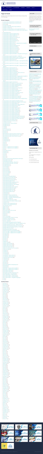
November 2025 (5, 289)
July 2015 (4, 417)
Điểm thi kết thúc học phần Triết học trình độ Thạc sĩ (11, 136)
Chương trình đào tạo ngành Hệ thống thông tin (10, 40)
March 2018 (5, 396)
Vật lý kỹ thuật (5, 265)
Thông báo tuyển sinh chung (7, 243)
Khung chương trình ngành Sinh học (8, 189)
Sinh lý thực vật (5, 236)
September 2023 (5, 319)
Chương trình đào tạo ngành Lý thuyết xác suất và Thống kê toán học (14, 57)
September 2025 (5, 291)
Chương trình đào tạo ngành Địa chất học (9, 38)
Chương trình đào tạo (6, 32)
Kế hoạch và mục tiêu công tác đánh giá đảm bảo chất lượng (12, 158)
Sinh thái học (5, 238)
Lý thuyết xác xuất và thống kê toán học (9, 204)
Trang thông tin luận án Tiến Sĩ (8, 257)
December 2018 (5, 386)
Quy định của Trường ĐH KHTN (8, 218)
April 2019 (4, 382)
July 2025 (4, 293)
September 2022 (5, 333)
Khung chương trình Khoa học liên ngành (9, 179)
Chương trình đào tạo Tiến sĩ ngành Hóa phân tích (11, 93)
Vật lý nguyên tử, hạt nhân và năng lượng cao (10, 272)
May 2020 (4, 366)
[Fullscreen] (40, 42)
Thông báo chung (5, 242)
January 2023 (5, 329)
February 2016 (5, 416)
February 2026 (5, 285)
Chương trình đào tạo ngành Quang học (9, 59)
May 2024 (4, 310)
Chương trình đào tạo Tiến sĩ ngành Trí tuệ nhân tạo (11, 111)
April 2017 (4, 404)
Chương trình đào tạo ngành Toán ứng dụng (10, 71)
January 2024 (5, 315)
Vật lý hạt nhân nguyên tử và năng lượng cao (10, 264)
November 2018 (5, 388)
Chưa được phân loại (6, 25)
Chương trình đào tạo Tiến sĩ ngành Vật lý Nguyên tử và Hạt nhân (13, 117)
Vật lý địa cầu (5, 262)
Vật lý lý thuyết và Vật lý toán (7, 270)
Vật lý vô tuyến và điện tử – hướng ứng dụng (10, 276)
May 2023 (4, 324)
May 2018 (4, 395)
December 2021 (5, 344)
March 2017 (5, 405)
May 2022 (4, 338)
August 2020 (5, 363)
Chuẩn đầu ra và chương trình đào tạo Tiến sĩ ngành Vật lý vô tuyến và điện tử (15, 30)
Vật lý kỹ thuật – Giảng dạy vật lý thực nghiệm (10, 269)
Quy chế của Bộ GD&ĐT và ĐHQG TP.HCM (10, 217)
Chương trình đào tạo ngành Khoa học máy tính (10, 47)
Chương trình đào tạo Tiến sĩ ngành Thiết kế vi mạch (11, 107)
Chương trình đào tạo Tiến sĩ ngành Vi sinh (9, 119)
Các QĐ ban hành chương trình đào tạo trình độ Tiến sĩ (11, 23)
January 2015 (5, 418)
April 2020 (4, 368)
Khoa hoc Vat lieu (5, 173)
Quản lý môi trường (6, 211)
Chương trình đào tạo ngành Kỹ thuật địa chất (10, 52)
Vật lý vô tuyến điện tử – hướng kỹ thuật (9, 273)
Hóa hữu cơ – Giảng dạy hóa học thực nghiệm (10, 146)
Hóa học (4, 143)
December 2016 (5, 409)
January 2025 (5, 300)
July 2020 (4, 364)
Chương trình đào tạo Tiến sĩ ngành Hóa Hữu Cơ (10, 91)
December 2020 (5, 358)
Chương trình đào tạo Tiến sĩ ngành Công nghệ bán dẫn (11, 84)
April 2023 (4, 325)
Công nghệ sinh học (6, 124)
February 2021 (5, 356)
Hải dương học (5, 137)
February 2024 (5, 313)
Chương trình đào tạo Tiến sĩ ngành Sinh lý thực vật (11, 105)
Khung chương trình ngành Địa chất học (9, 183)
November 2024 (5, 303)
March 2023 (5, 326)
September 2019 (5, 376)
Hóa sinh (4, 153)
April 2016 (4, 415)
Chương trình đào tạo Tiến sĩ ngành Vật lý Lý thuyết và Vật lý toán (13, 116)
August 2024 (5, 306)
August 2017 (5, 402)
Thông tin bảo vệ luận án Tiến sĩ (8, 246)
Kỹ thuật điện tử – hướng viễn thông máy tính (10, 196)
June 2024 (4, 309)
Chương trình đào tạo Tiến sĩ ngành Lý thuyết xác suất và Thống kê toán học (15, 98)
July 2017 (4, 403)
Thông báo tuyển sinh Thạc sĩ (7, 244)
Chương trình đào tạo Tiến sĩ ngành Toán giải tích (10, 109)
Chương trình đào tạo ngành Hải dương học (10, 39)
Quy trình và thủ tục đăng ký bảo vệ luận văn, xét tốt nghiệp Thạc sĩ (13, 223)
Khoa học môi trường (6, 171)
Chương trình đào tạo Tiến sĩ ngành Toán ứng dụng (11, 110)
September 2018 (5, 390)
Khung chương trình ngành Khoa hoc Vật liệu (10, 186)
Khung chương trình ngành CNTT (8, 180)
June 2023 (4, 323)
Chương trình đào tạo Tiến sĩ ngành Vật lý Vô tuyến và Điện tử (12, 118)
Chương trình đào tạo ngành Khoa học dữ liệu (10, 46)
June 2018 (4, 393)
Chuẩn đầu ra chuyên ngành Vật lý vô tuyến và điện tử (11, 26)
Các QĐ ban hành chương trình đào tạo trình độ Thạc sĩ (11, 21)
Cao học (4, 24)
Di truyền (4, 126)
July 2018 (4, 392)
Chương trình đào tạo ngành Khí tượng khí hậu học (11, 45)
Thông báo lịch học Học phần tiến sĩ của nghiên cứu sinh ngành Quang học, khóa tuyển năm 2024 (35, 74)
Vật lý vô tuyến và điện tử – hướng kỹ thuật (10, 275)
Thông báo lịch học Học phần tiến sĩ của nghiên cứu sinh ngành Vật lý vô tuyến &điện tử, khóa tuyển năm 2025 (35, 77)
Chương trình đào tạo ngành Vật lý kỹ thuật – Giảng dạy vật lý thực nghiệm (14, 76)
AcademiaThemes (39, 451)
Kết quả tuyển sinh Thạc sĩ (7, 159)
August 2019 (5, 377)
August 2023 (5, 320)
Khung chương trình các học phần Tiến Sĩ (9, 177)
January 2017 (5, 408)
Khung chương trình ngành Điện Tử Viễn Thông (10, 184)
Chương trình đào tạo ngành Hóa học (9, 41)
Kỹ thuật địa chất (5, 192)
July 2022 (4, 336)
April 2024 (4, 311)
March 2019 (5, 383)
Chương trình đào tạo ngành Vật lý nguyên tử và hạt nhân (12, 78)
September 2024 (5, 305)
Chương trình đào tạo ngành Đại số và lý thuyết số (11, 37)
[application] (35, 40)
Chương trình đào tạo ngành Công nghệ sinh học (10, 34)
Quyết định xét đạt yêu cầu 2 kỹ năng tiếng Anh (10, 230)
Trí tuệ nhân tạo (5, 258)
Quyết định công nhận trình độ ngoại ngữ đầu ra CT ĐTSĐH (12, 226)
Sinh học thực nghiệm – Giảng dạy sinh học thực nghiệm (11, 231)
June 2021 (4, 351)
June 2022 (4, 337)
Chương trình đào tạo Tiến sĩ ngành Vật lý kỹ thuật (11, 114)
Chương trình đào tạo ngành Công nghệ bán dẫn (10, 33)
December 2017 (5, 398)
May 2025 (4, 296)
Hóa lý (4, 149)
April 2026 (4, 283)
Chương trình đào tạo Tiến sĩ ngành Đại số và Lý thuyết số (12, 87)
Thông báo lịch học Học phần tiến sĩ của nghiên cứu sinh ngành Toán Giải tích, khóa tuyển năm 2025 (35, 84)
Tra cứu (33, 7)
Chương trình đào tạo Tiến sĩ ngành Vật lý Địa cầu (11, 113)
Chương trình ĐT (9, 7)
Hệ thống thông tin (6, 139)
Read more (30, 21)
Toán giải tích (5, 250)
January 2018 (5, 397)
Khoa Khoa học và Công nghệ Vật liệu (9, 176)
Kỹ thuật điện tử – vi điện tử (7, 198)
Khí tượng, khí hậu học (6, 165)
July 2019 (4, 378)
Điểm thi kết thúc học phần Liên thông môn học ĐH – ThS (12, 134)
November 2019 (5, 373)
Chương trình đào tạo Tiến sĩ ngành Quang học (10, 103)
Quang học (4, 213)
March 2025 (5, 298)
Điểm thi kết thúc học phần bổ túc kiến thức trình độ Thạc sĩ (12, 133)
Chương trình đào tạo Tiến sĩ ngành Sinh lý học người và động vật (13, 104)
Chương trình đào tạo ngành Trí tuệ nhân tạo (10, 73)
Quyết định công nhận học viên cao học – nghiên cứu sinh (12, 224)
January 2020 (5, 371)
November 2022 (5, 331)
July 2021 (4, 350)
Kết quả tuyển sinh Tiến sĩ (7, 160)
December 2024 (5, 302)
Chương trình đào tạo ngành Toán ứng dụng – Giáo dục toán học (13, 72)
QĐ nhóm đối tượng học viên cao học (9, 210)
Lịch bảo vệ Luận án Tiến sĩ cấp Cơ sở (9, 199)
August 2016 (5, 412)
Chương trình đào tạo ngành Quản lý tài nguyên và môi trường (13, 58)
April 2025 (4, 297)
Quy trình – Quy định (6, 220)
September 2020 (5, 362)
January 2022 (5, 343)
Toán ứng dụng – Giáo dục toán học (8, 255)
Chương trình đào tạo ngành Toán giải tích (9, 70)
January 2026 (5, 286)
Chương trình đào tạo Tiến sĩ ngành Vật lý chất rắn (11, 112)
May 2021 (4, 352)
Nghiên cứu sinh (5, 206)
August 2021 (5, 349)
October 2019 (5, 375)
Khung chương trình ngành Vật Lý (8, 191)
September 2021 (5, 348)
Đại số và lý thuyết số (6, 129)
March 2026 (5, 284)
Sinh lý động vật (5, 233)
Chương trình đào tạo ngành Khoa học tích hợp (10, 50)
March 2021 (5, 355)
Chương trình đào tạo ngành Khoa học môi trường (11, 48)
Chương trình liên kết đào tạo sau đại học (9, 120)
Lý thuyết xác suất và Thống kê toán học (9, 203)
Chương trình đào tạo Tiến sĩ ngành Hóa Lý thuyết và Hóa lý (12, 92)
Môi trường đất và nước (6, 205)
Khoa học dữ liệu (5, 166)
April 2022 (4, 339)
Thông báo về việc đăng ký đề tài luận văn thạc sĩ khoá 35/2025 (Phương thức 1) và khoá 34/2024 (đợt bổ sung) (35, 91)
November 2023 (5, 317)
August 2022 (5, 335)
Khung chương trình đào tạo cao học (8, 178)
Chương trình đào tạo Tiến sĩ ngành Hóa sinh (10, 94)
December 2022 (5, 330)
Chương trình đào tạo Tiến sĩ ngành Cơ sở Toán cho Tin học (12, 83)
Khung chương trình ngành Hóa (8, 185)
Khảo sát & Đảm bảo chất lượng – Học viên (10, 163)
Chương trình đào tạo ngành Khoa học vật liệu (10, 51)
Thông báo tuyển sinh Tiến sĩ (7, 245)
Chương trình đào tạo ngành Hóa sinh (9, 44)
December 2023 (5, 316)
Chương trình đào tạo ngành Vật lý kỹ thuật (9, 74)
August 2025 (5, 292)
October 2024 (5, 304)
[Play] (30, 42)
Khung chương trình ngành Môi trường (9, 187)
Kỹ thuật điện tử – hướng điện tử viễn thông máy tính (11, 197)
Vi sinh (4, 278)
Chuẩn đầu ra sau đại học (7, 27)
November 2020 (5, 359)
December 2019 (5, 372)
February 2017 (5, 406)
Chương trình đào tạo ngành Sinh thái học (9, 67)
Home (3, 7)
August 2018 (5, 391)
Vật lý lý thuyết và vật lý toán (7, 271)
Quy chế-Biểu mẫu (17, 7)
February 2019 (5, 384)
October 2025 (5, 290)
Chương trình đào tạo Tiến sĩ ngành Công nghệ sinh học (11, 85)
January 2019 (5, 385)
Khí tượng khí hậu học (6, 164)
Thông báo (28, 7)
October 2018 (5, 389)
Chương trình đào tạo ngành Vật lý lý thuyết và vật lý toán (12, 77)
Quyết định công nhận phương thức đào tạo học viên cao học (12, 225)
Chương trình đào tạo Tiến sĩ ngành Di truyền (10, 86)
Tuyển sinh (23, 7)
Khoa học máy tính (6, 169)
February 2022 (5, 342)
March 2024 (5, 312)
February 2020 (5, 370)
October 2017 (5, 399)
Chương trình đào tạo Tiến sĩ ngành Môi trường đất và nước (12, 100)
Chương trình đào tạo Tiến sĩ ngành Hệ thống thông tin (11, 90)
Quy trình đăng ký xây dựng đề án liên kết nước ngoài (11, 222)
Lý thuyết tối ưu (5, 202)
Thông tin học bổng (6, 249)
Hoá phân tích (5, 152)
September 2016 (5, 411)
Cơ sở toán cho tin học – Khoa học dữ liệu (9, 123)
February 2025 (5, 299)
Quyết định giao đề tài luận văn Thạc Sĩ (9, 229)
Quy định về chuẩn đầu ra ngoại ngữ (8, 219)
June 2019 (4, 379)
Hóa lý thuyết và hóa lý (6, 150)
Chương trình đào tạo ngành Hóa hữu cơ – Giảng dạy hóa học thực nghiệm (14, 43)
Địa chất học (5, 131)
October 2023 (5, 318)
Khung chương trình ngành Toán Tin (8, 190)
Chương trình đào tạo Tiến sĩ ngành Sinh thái (10, 106)
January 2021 (5, 357)
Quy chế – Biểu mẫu (6, 216)
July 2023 (4, 322)
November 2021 (5, 345)
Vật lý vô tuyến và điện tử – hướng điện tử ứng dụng (11, 277)
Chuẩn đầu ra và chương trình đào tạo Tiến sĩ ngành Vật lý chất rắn (13, 28)
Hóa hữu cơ (5, 144)
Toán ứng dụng (5, 252)
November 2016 (5, 410)
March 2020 (5, 369)
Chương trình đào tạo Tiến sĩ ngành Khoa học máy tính (11, 96)
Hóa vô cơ (4, 156)
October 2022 (5, 332)
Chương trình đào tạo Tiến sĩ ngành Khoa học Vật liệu (11, 97)
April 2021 (4, 353)
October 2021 (5, 346)
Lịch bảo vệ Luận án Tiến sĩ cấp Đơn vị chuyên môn (11, 200)
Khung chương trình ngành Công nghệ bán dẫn (10, 182)
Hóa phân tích (5, 151)
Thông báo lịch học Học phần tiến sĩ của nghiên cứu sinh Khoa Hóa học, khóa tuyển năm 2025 (35, 88)
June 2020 (4, 365)
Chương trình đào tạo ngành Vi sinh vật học (9, 81)
